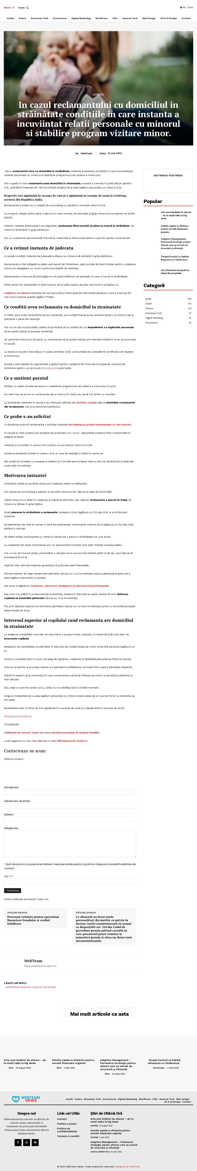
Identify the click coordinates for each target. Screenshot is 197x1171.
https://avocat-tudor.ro (17, 716)
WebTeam (86, 153)
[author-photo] (6, 1067)
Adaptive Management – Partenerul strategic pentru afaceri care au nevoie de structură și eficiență (176, 243)
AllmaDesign (159, 1068)
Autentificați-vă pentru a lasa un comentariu (31, 987)
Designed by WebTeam (127, 1166)
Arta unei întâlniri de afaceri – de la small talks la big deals (176, 215)
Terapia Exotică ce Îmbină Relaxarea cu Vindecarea (175, 258)
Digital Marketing (99, 1152)
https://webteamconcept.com (40, 966)
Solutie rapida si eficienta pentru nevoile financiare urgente (174, 228)
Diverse (94, 1126)
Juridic (98, 94)
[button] (24, 7)
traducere (51, 368)
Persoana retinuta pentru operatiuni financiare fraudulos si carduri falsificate (33, 920)
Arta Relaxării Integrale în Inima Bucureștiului (175, 272)
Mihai (11, 1068)
